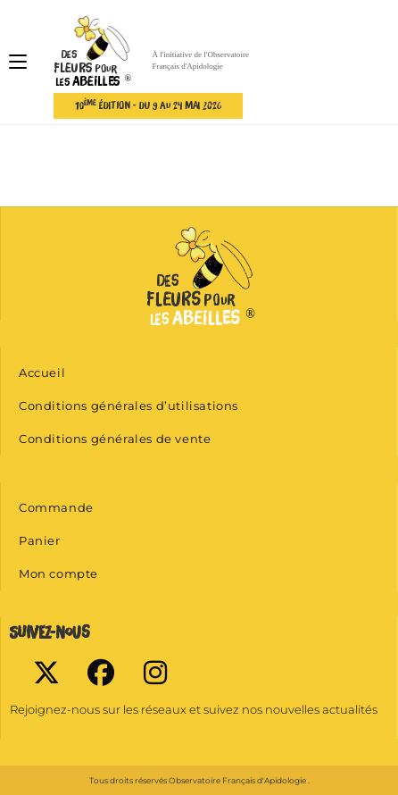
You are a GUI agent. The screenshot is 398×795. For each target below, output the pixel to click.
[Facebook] (100, 672)
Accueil (42, 372)
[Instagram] (154, 672)
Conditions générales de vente (115, 438)
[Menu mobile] (18, 62)
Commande (56, 507)
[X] (45, 672)
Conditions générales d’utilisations (128, 405)
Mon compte (58, 573)
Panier (40, 540)
